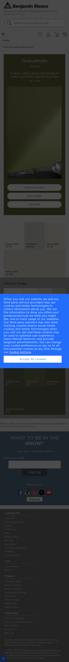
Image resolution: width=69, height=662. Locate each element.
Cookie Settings (20, 352)
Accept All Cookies (32, 359)
